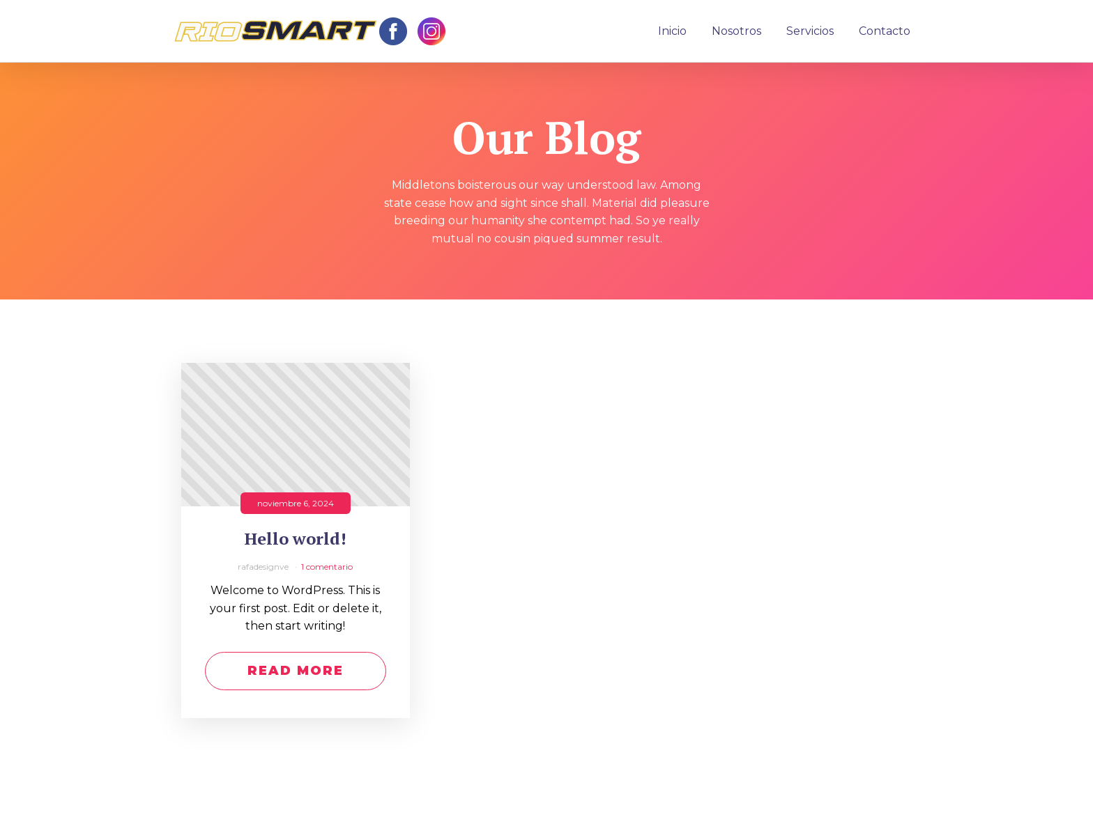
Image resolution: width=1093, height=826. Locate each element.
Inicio (672, 31)
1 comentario (327, 566)
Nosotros (736, 31)
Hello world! (295, 539)
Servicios (810, 31)
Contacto (884, 31)
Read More (295, 670)
